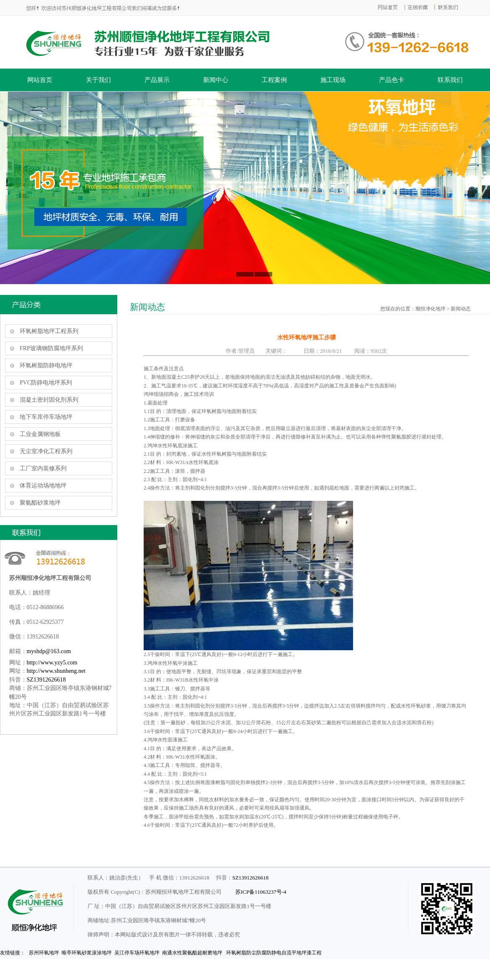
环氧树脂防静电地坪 (46, 365)
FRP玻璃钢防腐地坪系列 (51, 348)
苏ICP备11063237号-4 (260, 892)
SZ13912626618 (46, 680)
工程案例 (274, 80)
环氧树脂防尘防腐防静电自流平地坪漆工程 (274, 953)
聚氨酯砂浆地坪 (40, 503)
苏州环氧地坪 (44, 953)
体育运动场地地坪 (43, 485)
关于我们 (98, 80)
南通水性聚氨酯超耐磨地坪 (192, 953)
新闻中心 (215, 80)
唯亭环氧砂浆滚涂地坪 (87, 953)
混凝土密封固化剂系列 (49, 400)
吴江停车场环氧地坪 (137, 953)
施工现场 (333, 80)
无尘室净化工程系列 (46, 451)
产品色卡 (391, 80)
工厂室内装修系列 (43, 468)
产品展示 (157, 80)
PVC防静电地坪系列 (46, 382)
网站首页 (39, 80)
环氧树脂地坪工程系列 (49, 331)
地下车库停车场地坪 (46, 417)
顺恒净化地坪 (430, 309)
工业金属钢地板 (40, 434)
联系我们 (450, 80)
